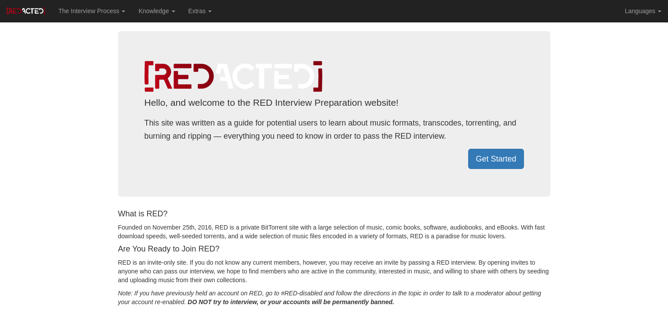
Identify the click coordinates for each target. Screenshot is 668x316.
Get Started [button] (496, 158)
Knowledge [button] (156, 10)
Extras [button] (200, 10)
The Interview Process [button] (91, 10)
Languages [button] (643, 10)
